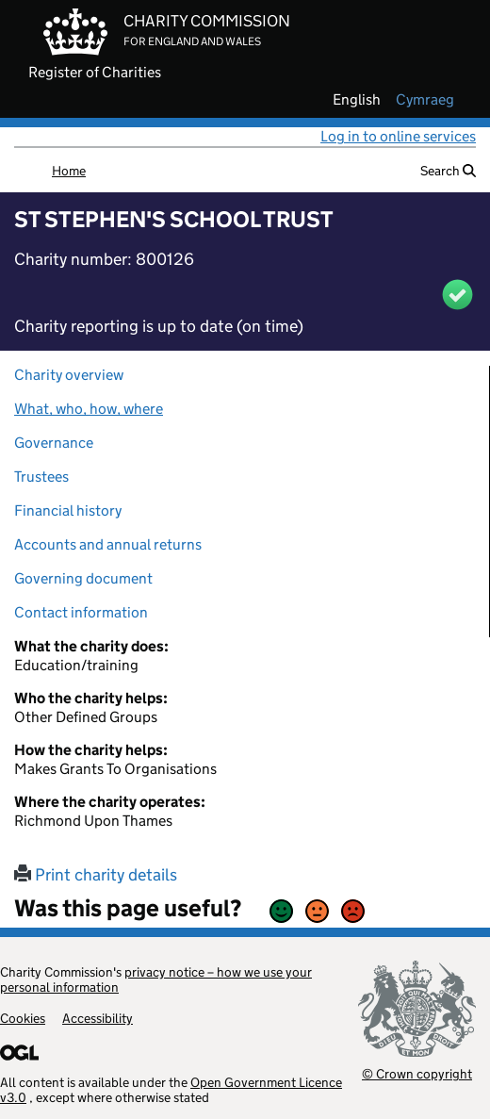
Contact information (81, 612)
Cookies (22, 1018)
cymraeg (425, 99)
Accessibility (97, 1018)
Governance (53, 443)
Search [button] (448, 170)
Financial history (68, 510)
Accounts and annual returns (108, 544)
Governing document (83, 578)
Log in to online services (398, 136)
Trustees (41, 476)
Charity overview (68, 375)
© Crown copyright (417, 1073)
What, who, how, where (88, 409)
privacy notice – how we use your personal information (156, 979)
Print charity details (95, 874)
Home (69, 170)
